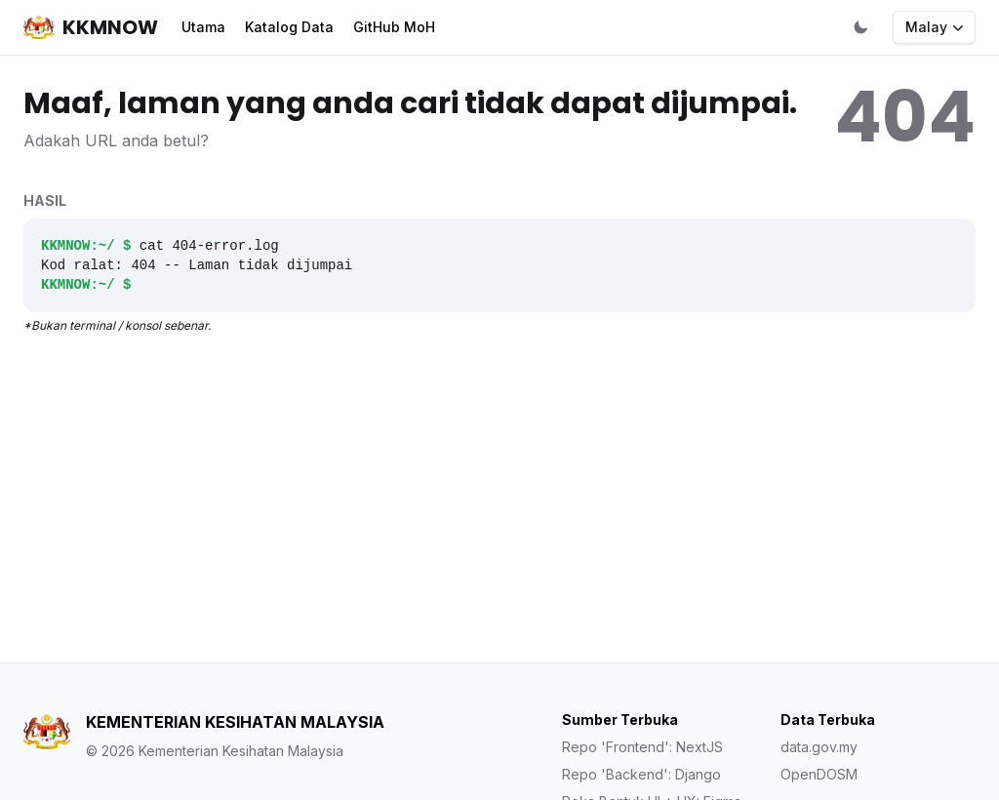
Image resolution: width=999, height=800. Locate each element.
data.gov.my (819, 747)
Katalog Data (289, 27)
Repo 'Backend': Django (641, 774)
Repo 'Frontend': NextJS (642, 747)
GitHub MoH (394, 27)
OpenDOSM (819, 774)
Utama (203, 27)
